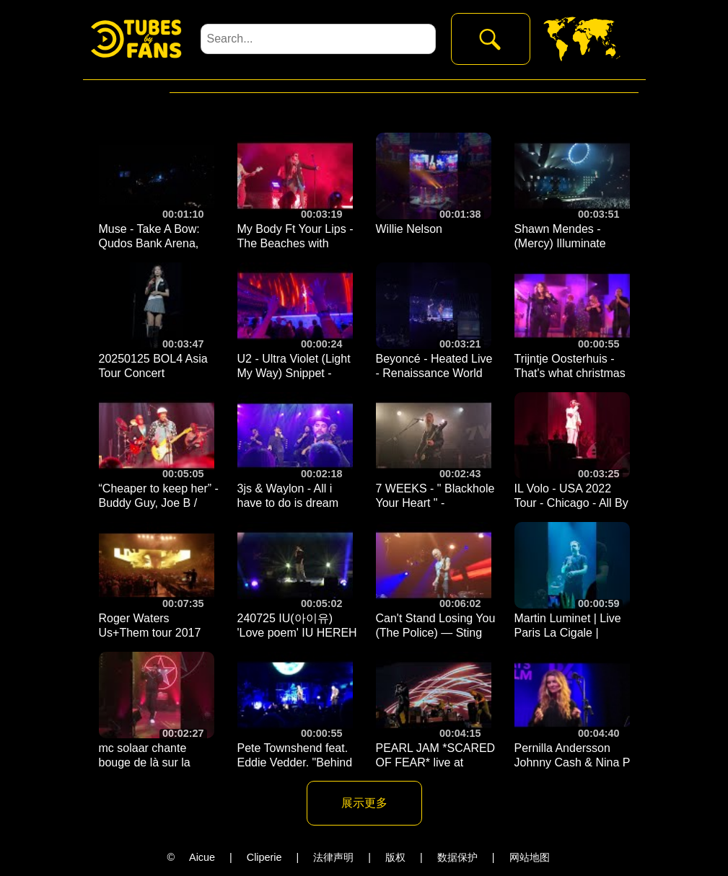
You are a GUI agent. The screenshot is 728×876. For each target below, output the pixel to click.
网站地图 (529, 857)
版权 (395, 857)
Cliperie (264, 857)
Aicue (202, 857)
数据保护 (457, 857)
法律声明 (333, 857)
